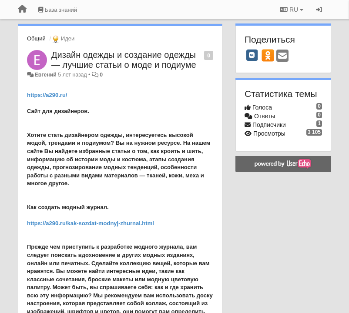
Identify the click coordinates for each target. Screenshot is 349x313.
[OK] (268, 55)
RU (291, 9)
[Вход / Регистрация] (319, 9)
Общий (36, 38)
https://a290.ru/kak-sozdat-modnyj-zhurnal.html (90, 223)
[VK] (252, 55)
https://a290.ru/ (47, 95)
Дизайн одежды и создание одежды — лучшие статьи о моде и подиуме (123, 60)
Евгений (45, 75)
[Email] (282, 56)
